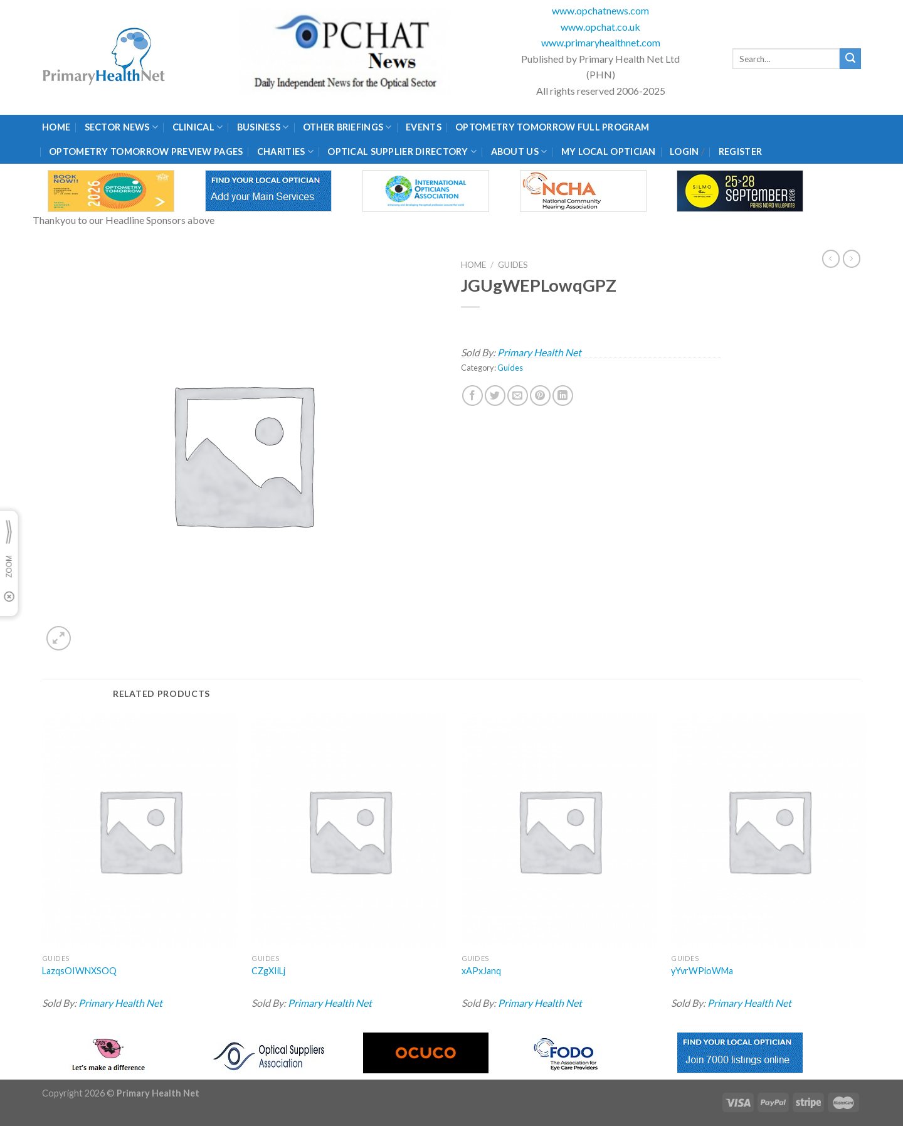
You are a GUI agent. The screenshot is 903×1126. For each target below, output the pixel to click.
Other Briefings (347, 127)
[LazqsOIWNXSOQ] (140, 830)
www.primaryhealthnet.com (600, 42)
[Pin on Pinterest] (540, 395)
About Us (519, 151)
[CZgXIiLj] (349, 830)
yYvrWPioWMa (702, 970)
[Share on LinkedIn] (562, 395)
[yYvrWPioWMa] (769, 830)
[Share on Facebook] (472, 395)
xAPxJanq (481, 970)
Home (56, 127)
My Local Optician (608, 151)
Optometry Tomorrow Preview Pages (146, 151)
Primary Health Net (539, 352)
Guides (513, 265)
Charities (285, 151)
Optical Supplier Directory (402, 151)
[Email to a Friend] (517, 395)
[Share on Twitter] (495, 395)
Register (740, 151)
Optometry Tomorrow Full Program (552, 127)
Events (423, 127)
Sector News (122, 127)
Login (684, 151)
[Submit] (850, 59)
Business (263, 127)
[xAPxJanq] (559, 830)
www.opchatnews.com (600, 10)
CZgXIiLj (268, 970)
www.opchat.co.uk (600, 27)
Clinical (197, 127)
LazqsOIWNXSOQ (79, 970)
